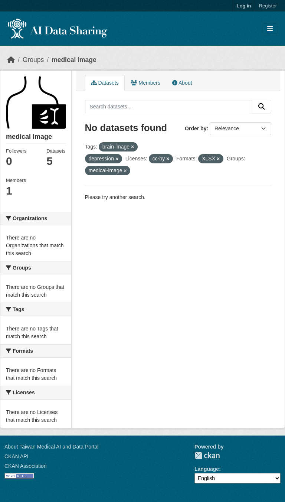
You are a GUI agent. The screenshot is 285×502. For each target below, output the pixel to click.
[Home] (11, 59)
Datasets (105, 83)
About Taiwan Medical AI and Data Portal (51, 447)
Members (145, 83)
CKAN (207, 455)
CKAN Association (25, 466)
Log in (244, 6)
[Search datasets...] (169, 106)
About (182, 83)
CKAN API (16, 456)
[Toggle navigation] (270, 28)
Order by (195, 128)
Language (206, 469)
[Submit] (261, 106)
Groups (33, 59)
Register (268, 6)
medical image (74, 59)
